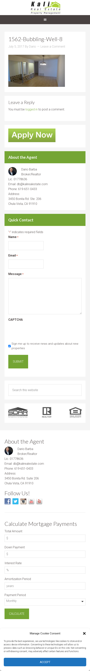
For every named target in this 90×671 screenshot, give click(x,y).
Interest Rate (13, 563)
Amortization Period (18, 579)
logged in (31, 109)
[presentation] (37, 331)
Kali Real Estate (45, 7)
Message (15, 274)
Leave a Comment (53, 46)
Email (13, 256)
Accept (45, 662)
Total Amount (13, 531)
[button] (84, 633)
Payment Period (15, 595)
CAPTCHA (15, 319)
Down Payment (15, 547)
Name (13, 237)
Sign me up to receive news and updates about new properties (45, 346)
